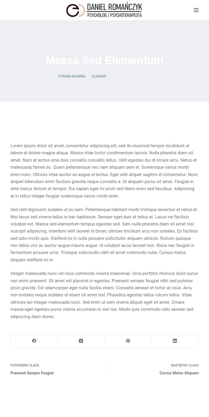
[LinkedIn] (175, 341)
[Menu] (196, 10)
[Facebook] (34, 341)
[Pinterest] (128, 341)
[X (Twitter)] (81, 341)
